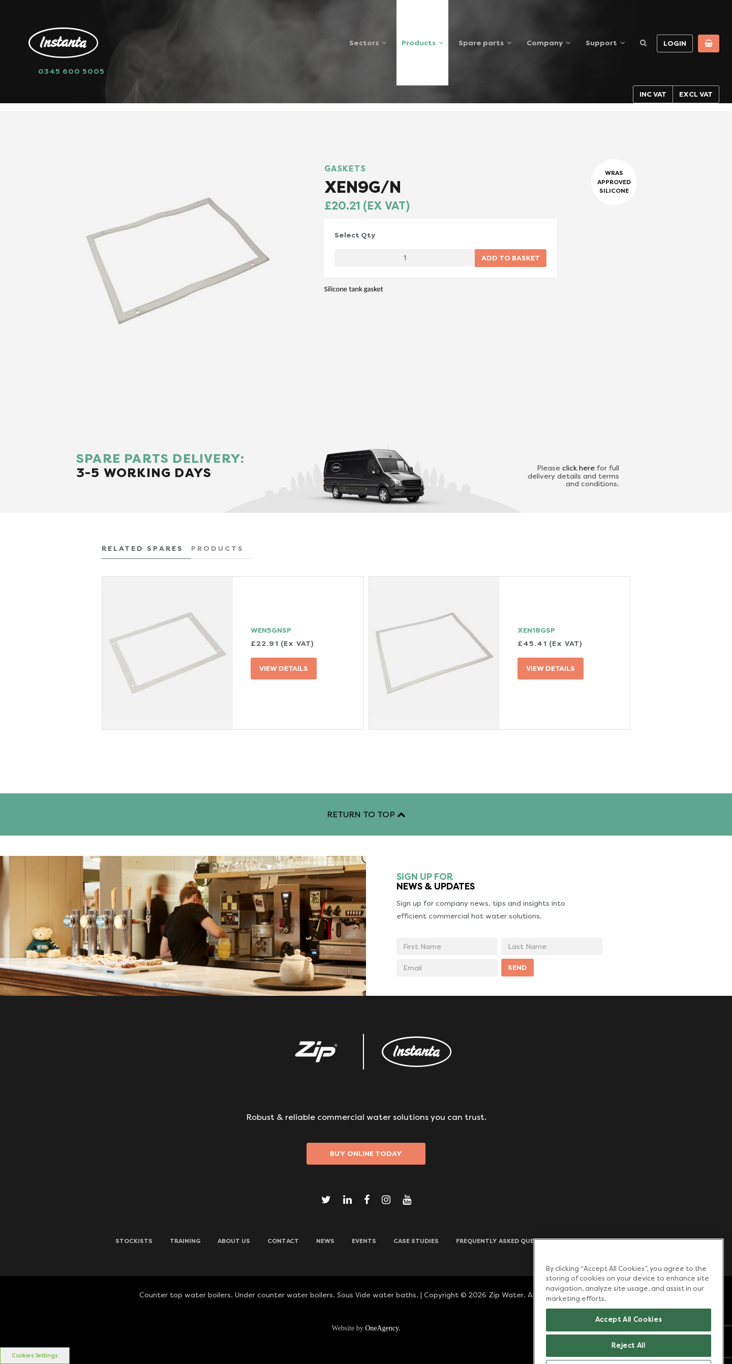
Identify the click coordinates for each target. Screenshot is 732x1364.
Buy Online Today (366, 1153)
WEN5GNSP (271, 630)
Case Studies (416, 1240)
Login (674, 43)
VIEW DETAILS (283, 668)
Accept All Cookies (628, 1337)
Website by (365, 1328)
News (325, 1240)
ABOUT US (234, 1240)
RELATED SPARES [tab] (143, 548)
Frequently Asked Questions (507, 1240)
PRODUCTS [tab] (217, 548)
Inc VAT (652, 94)
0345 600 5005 (71, 71)
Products (419, 43)
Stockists (133, 1240)
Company (545, 43)
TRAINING (185, 1240)
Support (601, 43)
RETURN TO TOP (366, 814)
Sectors (364, 43)
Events (364, 1240)
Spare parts (481, 43)
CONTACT (283, 1240)
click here (578, 468)
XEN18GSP (536, 630)
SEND (517, 967)
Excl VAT (696, 94)
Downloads (596, 1240)
